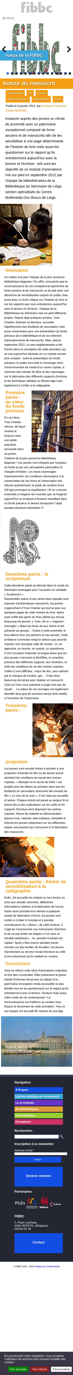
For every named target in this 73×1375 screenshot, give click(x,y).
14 (65, 73)
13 (61, 73)
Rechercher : (24, 1130)
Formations (23, 1121)
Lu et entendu (24, 1102)
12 (56, 73)
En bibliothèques (26, 1109)
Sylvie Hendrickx (16, 110)
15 (70, 73)
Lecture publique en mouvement (37, 1096)
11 (52, 73)
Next (67, 49)
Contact (39, 1242)
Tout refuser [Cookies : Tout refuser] (39, 1369)
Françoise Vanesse (54, 105)
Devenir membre (38, 1176)
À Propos (21, 1089)
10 (48, 73)
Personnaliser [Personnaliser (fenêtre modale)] (61, 1369)
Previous (5, 49)
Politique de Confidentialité (47, 1266)
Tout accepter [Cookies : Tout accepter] (18, 1369)
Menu (8, 18)
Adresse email (24, 1150)
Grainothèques (25, 1115)
